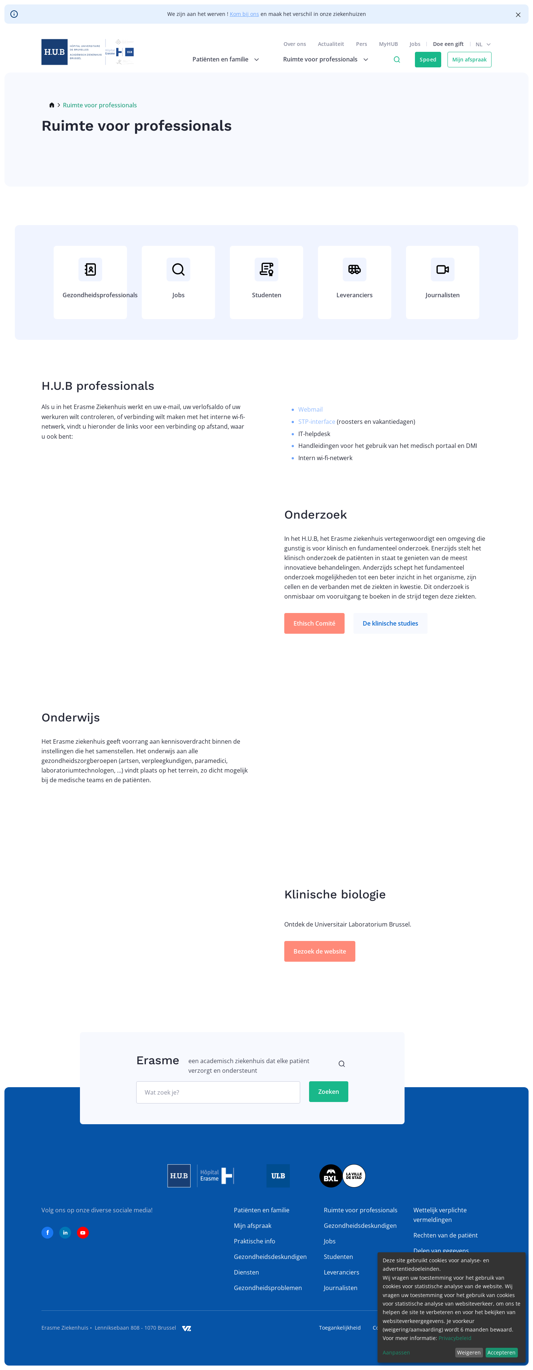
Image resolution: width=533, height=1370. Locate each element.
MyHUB (388, 43)
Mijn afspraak (469, 59)
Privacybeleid (455, 1337)
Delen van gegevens (441, 1251)
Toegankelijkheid (340, 1327)
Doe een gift (448, 43)
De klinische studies (390, 623)
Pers (361, 43)
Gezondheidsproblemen (268, 1288)
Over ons (295, 43)
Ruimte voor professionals (361, 1210)
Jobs (415, 43)
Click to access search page (396, 59)
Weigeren (469, 1352)
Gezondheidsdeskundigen (270, 1257)
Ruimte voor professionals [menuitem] (320, 59)
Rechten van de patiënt (445, 1235)
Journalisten (341, 1288)
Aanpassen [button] (396, 1352)
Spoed (428, 59)
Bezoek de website (320, 951)
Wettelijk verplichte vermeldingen (440, 1215)
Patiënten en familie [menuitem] (220, 59)
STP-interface (316, 422)
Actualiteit (331, 43)
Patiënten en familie (261, 1210)
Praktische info (254, 1241)
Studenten (338, 1257)
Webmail (310, 409)
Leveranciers (341, 1272)
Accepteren (501, 1352)
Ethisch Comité (314, 623)
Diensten (246, 1272)
